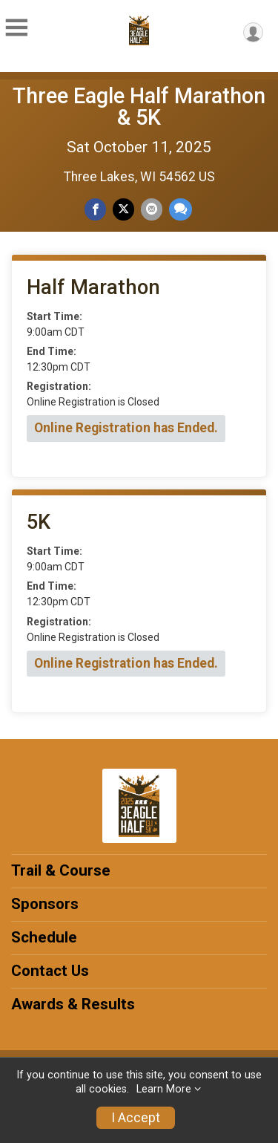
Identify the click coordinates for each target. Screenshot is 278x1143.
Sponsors (45, 904)
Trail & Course (60, 870)
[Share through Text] (180, 209)
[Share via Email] (151, 209)
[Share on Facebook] (95, 209)
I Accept (135, 1117)
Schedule (44, 937)
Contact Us (50, 971)
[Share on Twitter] (123, 209)
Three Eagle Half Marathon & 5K (139, 106)
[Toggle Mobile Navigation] (16, 28)
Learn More (163, 1089)
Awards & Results (73, 1004)
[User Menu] (253, 32)
